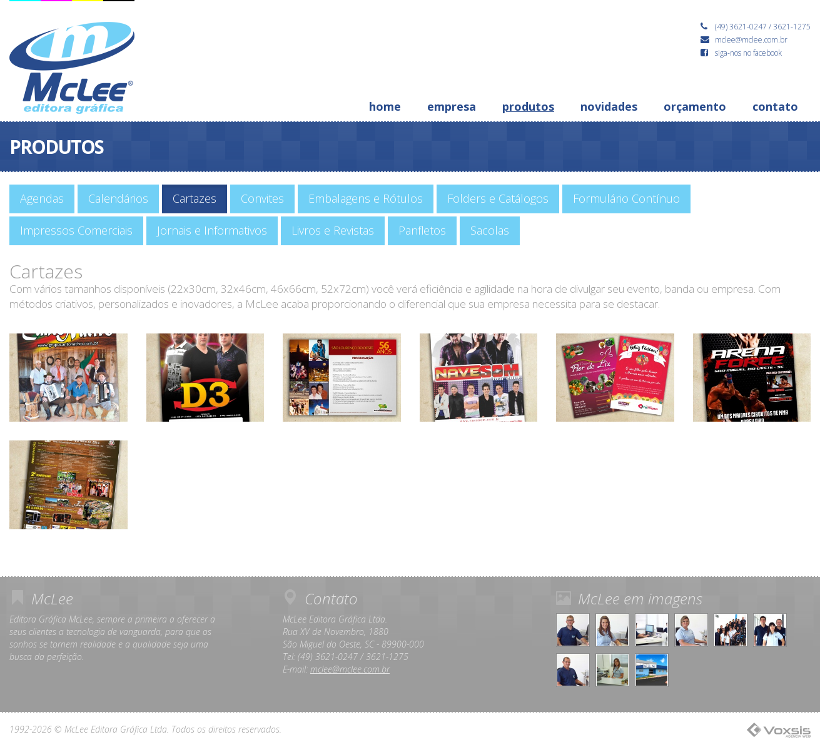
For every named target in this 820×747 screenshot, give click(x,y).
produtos (528, 106)
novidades (608, 106)
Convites (262, 198)
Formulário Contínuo (626, 198)
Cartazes (194, 198)
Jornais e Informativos (212, 230)
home (385, 106)
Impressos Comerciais (76, 230)
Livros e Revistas (332, 230)
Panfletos (422, 230)
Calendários (118, 198)
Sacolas (489, 230)
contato (775, 106)
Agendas (42, 198)
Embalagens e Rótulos (365, 198)
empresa (451, 106)
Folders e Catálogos (498, 198)
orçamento (695, 106)
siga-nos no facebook (741, 53)
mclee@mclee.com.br (350, 669)
